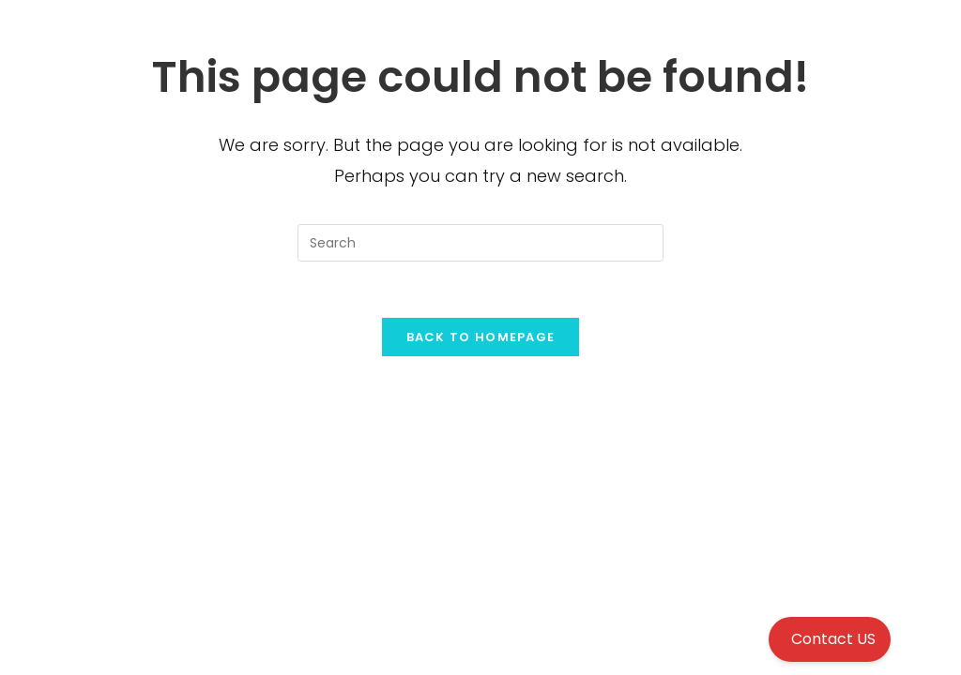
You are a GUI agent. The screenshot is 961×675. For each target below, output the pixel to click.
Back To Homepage (481, 337)
